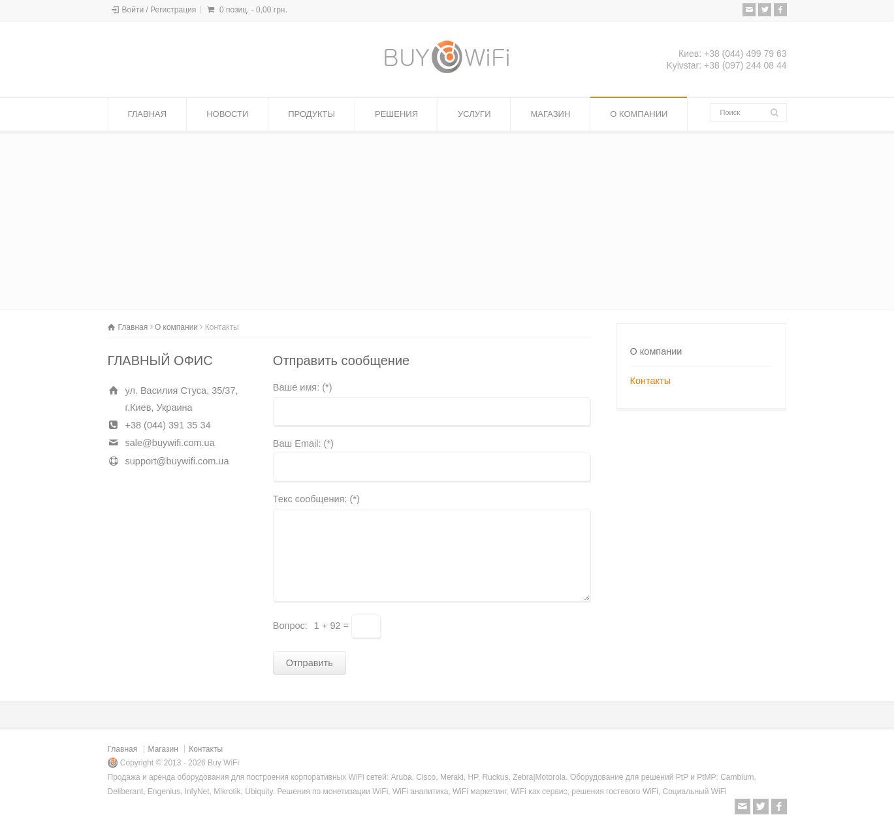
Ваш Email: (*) (303, 444)
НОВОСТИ (227, 114)
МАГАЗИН (550, 114)
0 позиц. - (253, 9)
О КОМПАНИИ (638, 114)
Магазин (163, 749)
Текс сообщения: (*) (316, 499)
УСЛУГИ (474, 114)
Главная (123, 749)
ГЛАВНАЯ (147, 114)
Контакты (650, 381)
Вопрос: (290, 625)
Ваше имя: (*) (302, 387)
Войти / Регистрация (159, 9)
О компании (656, 351)
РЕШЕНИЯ (396, 114)
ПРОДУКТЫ (311, 114)
